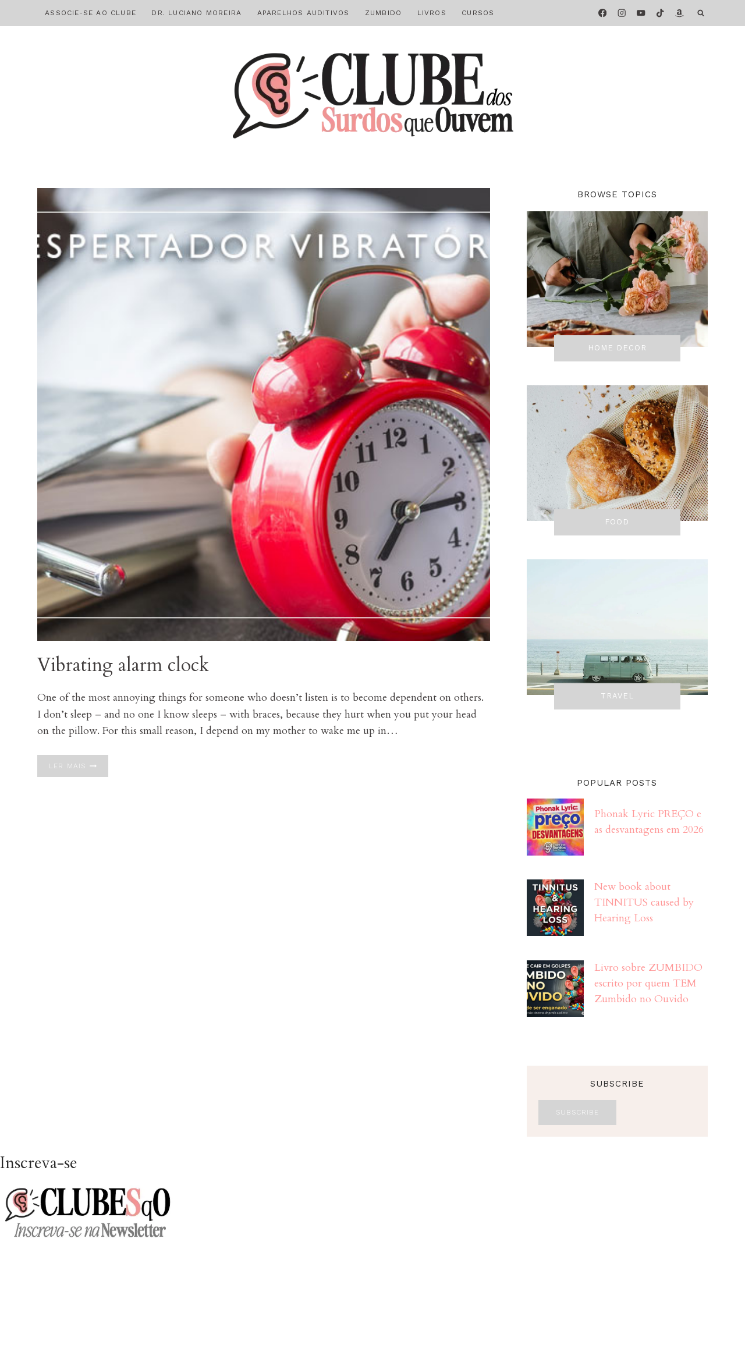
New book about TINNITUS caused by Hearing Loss (644, 902)
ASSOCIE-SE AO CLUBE (90, 13)
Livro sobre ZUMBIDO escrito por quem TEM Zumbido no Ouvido (648, 983)
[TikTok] (660, 13)
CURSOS (478, 13)
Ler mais (78, 767)
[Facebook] (602, 13)
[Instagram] (621, 13)
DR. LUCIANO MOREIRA (196, 13)
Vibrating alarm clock (123, 665)
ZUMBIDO (383, 13)
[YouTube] (641, 13)
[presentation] (263, 414)
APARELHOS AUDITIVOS (303, 13)
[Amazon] (679, 13)
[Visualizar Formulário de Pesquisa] (701, 13)
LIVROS (431, 13)
